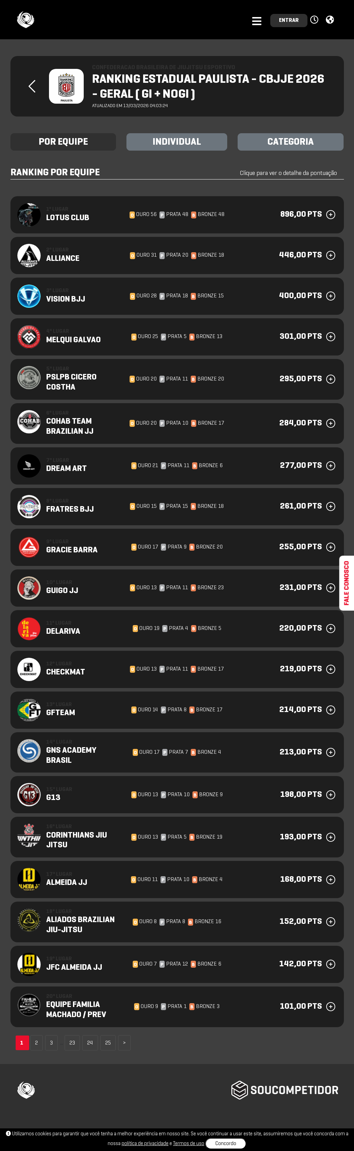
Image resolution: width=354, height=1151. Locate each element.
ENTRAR (289, 20)
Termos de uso (188, 1143)
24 (90, 1043)
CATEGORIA (290, 142)
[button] (315, 20)
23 (72, 1043)
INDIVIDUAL (177, 142)
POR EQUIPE (63, 142)
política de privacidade (145, 1143)
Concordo (225, 1143)
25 (108, 1043)
